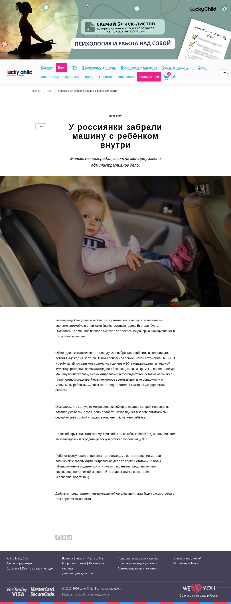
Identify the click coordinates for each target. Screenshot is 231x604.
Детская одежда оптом (77, 573)
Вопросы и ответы (74, 563)
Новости (67, 558)
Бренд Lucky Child (17, 558)
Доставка (12, 568)
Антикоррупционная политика (137, 568)
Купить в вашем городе (37, 568)
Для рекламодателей (187, 558)
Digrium (67, 594)
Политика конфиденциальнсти (137, 563)
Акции (80, 558)
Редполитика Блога (186, 563)
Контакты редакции (19, 563)
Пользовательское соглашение (138, 558)
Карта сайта (95, 558)
